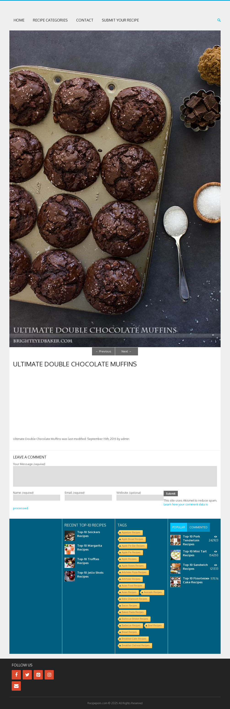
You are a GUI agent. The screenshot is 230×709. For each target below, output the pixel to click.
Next (127, 351)
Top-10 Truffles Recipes (88, 560)
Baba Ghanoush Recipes (134, 598)
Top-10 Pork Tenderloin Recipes (191, 539)
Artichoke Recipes (131, 579)
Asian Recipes (129, 592)
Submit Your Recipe (120, 20)
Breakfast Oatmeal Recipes (136, 645)
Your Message (29, 463)
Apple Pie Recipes (131, 552)
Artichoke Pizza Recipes (134, 572)
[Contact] (16, 685)
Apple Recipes (129, 559)
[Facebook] (16, 674)
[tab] (178, 527)
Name (23, 492)
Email (74, 492)
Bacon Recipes (129, 605)
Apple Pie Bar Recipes (133, 545)
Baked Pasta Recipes (133, 612)
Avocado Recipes (153, 592)
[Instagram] (49, 674)
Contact (84, 20)
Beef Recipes (155, 625)
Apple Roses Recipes (133, 565)
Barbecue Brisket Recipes (135, 618)
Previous (103, 351)
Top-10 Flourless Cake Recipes (195, 579)
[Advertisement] (115, 402)
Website (128, 492)
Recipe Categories (50, 20)
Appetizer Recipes (131, 532)
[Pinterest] (38, 674)
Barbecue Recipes (131, 625)
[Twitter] (27, 674)
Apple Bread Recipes (132, 539)
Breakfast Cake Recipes (134, 638)
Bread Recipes (129, 632)
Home (19, 20)
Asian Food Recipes (132, 585)
